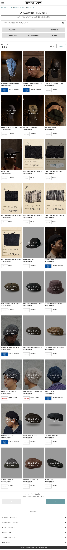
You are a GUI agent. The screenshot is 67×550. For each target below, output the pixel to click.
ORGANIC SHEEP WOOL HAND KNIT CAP (37, 391)
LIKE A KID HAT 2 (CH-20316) (54, 215)
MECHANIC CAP (28, 259)
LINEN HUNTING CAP (30, 435)
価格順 (61, 46)
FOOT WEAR (12, 35)
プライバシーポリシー (8, 537)
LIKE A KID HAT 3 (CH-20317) (33, 215)
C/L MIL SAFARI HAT (30, 127)
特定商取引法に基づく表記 (10, 522)
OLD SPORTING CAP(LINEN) (32, 347)
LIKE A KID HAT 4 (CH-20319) (11, 215)
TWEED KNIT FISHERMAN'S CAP (34, 83)
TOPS (33, 30)
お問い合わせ (6, 542)
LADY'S (54, 35)
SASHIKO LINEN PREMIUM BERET (12, 347)
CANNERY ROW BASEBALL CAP (12, 83)
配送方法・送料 (6, 532)
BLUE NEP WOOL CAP (8, 391)
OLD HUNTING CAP (51, 435)
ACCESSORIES (33, 35)
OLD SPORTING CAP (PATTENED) (12, 303)
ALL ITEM (30, 8)
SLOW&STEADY (7, 8)
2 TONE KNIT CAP (7, 479)
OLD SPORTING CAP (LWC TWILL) (34, 303)
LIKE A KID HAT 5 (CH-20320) (54, 171)
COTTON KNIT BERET (52, 259)
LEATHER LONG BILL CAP (54, 83)
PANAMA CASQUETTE (30, 479)
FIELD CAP (5, 171)
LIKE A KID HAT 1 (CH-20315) (11, 259)
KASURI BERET (50, 391)
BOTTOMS (54, 30)
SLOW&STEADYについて (10, 517)
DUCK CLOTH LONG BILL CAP (11, 127)
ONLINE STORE (20, 8)
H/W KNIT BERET (7, 435)
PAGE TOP (33, 511)
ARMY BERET (49, 479)
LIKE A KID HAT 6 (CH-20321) (33, 171)
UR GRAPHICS (43, 547)
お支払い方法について (8, 527)
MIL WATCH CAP (50, 127)
